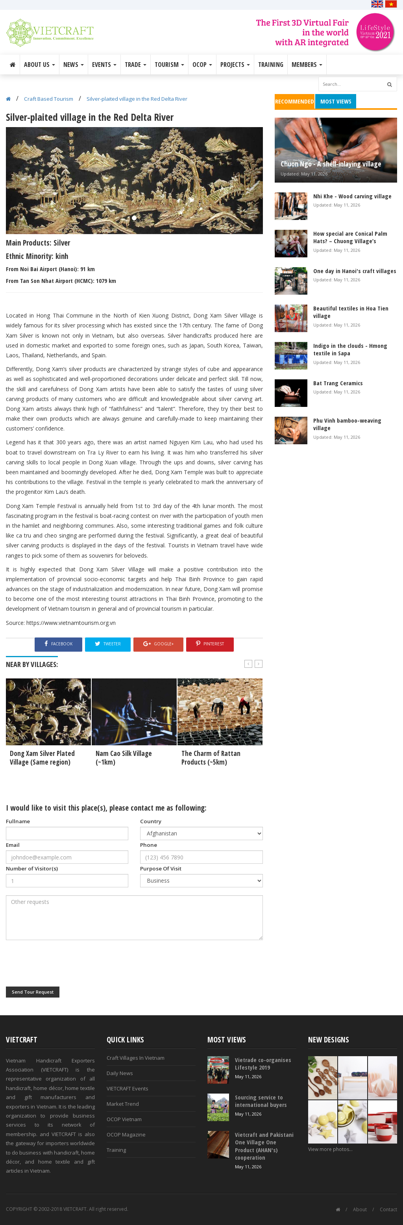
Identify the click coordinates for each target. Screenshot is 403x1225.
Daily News (120, 1073)
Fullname (18, 821)
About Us (39, 64)
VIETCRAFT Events (127, 1088)
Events (104, 64)
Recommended (294, 101)
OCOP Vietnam (124, 1119)
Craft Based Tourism (48, 98)
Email (13, 844)
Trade (135, 64)
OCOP (202, 64)
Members (307, 64)
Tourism (169, 64)
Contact (388, 1209)
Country (150, 821)
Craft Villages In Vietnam (136, 1057)
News (73, 64)
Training (270, 64)
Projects (235, 64)
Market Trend (123, 1103)
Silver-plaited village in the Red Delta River (137, 98)
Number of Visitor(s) (32, 868)
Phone (148, 844)
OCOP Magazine (126, 1134)
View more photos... (330, 1149)
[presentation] (66, 963)
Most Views (335, 101)
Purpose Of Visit (160, 868)
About (360, 1209)
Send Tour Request (33, 992)
